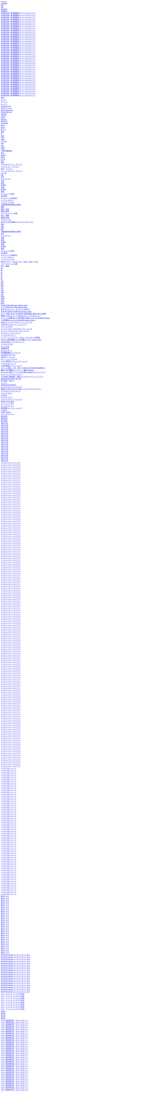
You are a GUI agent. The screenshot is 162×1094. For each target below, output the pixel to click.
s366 (2, 138)
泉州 (2, 183)
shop (2, 160)
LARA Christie (6, 412)
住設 (2, 97)
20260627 (4, 3)
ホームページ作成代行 (9, 198)
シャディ (4, 383)
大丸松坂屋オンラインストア (11, 366)
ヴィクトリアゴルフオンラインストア (15, 331)
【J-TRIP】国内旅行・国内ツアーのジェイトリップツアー (22, 376)
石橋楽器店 (5, 348)
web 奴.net (4, 123)
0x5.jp (3, 159)
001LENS (4, 416)
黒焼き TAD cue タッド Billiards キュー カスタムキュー (21, 316)
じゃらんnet (5, 346)
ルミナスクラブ (6, 397)
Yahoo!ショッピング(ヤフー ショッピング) (16, 322)
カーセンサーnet (7, 344)
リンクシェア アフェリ (10, 166)
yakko (3, 139)
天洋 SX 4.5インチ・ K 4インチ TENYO (15, 309)
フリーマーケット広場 (9, 213)
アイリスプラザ (6, 327)
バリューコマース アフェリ (11, 171)
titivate (3, 1011)
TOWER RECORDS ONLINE (11, 378)
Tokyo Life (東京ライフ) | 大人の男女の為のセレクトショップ (23, 372)
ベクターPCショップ (8, 363)
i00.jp (3, 157)
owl (2, 145)
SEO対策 (4, 196)
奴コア (3, 130)
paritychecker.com (7, 110)
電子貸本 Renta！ (8, 380)
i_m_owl (4, 141)
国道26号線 (5, 211)
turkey (3, 147)
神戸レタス (5, 896)
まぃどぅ (4, 104)
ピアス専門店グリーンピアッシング (14, 361)
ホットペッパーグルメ (9, 359)
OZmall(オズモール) (8, 355)
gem (2, 143)
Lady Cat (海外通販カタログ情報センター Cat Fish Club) (21, 340)
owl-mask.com (6, 106)
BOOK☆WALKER (7, 402)
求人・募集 (5, 215)
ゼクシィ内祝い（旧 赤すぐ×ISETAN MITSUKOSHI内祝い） (23, 368)
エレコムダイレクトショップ (11, 387)
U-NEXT (4, 410)
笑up (2, 153)
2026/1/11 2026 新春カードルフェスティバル (17, 222)
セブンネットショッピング (11, 333)
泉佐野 (3, 189)
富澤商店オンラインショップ (11, 408)
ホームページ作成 (7, 194)
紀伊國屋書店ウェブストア (11, 353)
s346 (2, 136)
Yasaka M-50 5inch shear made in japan (14, 305)
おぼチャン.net (6, 108)
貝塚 (2, 187)
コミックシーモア (7, 404)
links (2, 224)
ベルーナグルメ (6, 393)
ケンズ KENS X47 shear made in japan (14, 307)
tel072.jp (4, 119)
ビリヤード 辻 (6, 220)
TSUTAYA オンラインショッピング (14, 324)
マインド (4, 102)
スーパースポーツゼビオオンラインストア (16, 329)
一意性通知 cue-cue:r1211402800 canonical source (18, 320)
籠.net (3, 125)
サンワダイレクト (7, 406)
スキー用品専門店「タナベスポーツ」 (15, 1020)
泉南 (2, 192)
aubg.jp (3, 155)
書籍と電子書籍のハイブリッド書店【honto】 (17, 370)
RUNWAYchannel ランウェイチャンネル (15, 955)
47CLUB (4, 395)
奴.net (3, 127)
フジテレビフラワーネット (11, 391)
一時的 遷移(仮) (6, 151)
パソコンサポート (7, 200)
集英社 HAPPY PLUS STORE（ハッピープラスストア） (21, 389)
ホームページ (6, 179)
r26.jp (3, 117)
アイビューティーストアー (11, 463)
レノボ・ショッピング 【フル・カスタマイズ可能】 (20, 337)
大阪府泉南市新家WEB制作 (11, 205)
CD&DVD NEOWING (8, 385)
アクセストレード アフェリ (11, 164)
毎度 (2, 207)
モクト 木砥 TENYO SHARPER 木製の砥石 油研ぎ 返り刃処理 (23, 314)
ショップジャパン (7, 414)
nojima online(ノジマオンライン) (12, 342)
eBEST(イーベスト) (8, 357)
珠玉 (2, 132)
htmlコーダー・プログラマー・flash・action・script (19, 262)
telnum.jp (4, 114)
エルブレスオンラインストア (11, 399)
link (2, 5)
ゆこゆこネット (6, 350)
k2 (1, 134)
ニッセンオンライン (8, 335)
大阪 (2, 181)
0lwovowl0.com (6, 112)
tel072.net (4, 121)
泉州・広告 (5, 209)
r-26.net (3, 116)
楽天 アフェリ (6, 169)
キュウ (3, 100)
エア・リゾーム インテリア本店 (12, 994)
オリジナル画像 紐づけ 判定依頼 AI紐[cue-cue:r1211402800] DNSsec (25, 318)
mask (2, 149)
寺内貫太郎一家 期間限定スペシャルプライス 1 (18, 13)
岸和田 (3, 185)
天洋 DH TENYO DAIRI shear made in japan (16, 311)
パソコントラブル (7, 202)
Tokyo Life (4, 423)
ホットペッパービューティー (11, 374)
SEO (2, 177)
